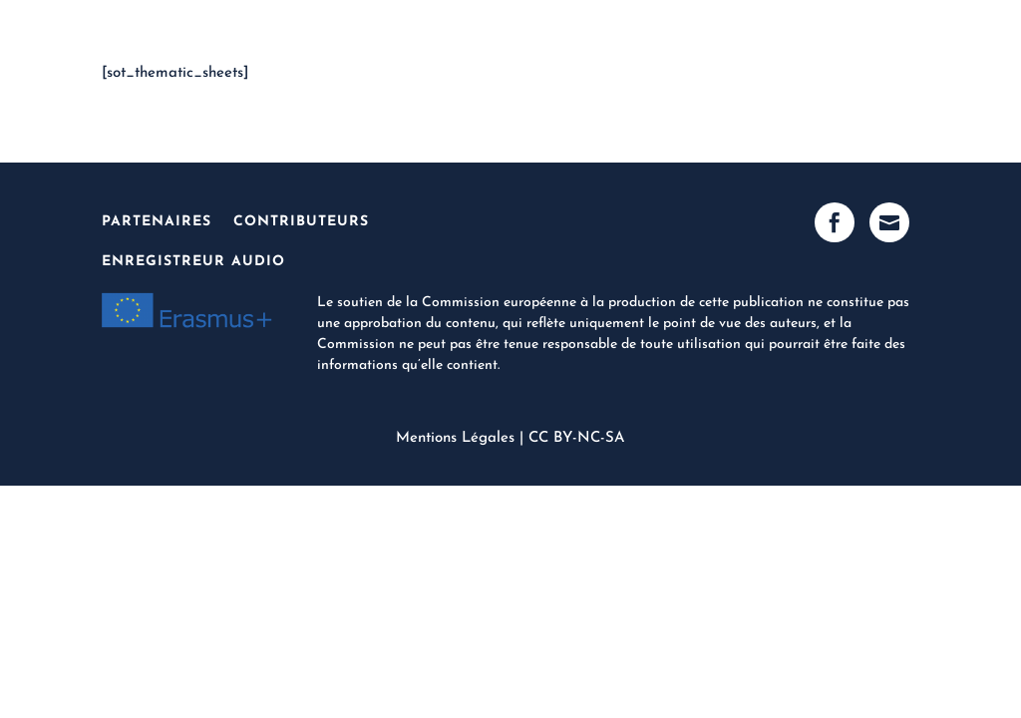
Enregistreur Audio (193, 261)
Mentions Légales (455, 438)
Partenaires (156, 221)
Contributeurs (301, 221)
